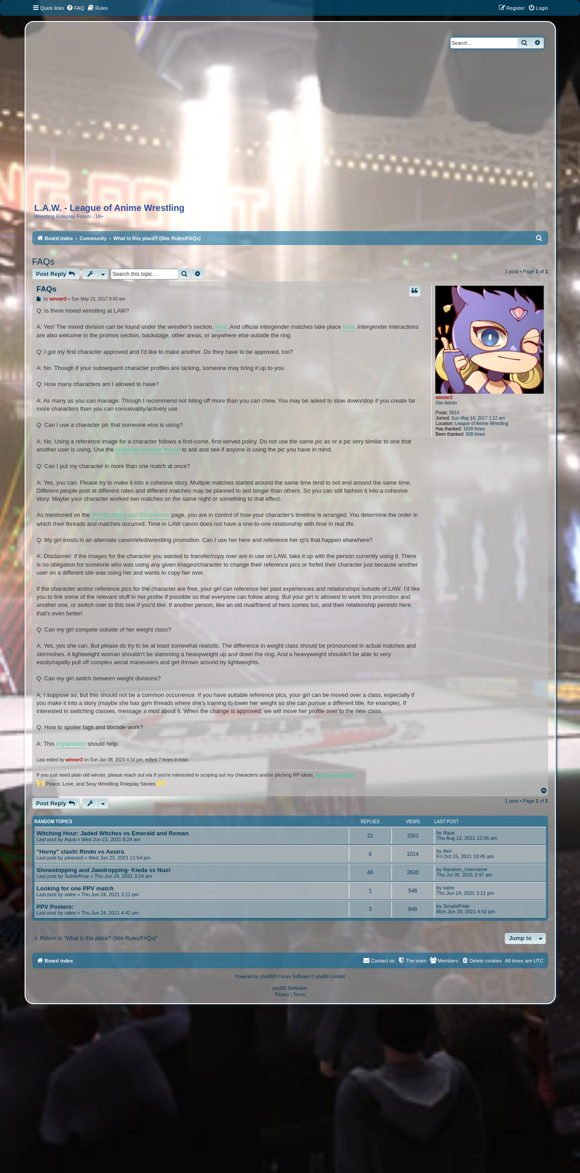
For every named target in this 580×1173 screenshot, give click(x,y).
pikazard (73, 857)
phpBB (267, 976)
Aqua (70, 839)
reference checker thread (148, 449)
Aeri (447, 851)
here (221, 326)
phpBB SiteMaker (290, 988)
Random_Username (465, 869)
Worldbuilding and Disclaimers (130, 514)
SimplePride (456, 906)
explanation (71, 743)
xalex (70, 894)
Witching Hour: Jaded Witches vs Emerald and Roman (113, 833)
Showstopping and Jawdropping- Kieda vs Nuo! (104, 870)
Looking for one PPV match (75, 888)
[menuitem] (75, 8)
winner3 (443, 397)
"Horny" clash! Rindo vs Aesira (80, 851)
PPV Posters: (55, 906)
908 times (475, 434)
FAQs (43, 261)
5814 (454, 412)
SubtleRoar (76, 876)
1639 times (474, 428)
